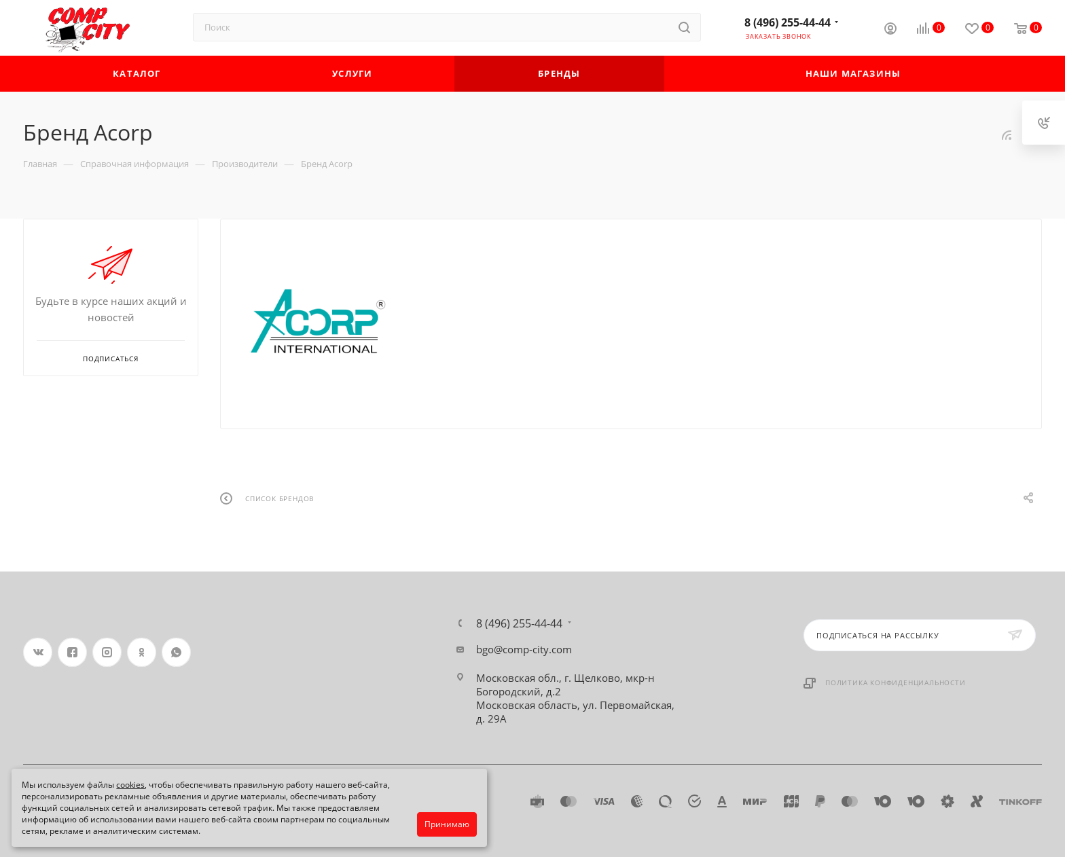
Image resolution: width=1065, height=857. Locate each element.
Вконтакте (37, 652)
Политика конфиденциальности (895, 682)
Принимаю (447, 824)
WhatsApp (176, 652)
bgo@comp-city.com (524, 649)
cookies (130, 784)
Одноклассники (141, 652)
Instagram (107, 652)
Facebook (72, 652)
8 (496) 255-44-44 (787, 22)
